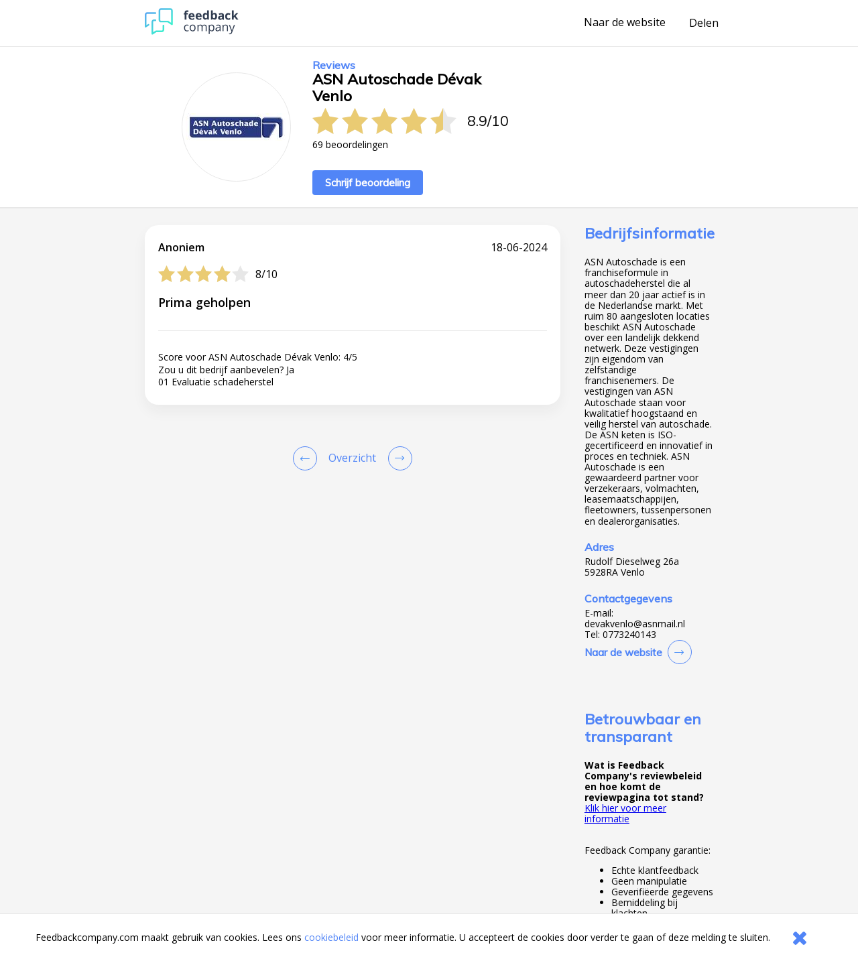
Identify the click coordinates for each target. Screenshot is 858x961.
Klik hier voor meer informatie (625, 813)
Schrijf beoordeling (367, 182)
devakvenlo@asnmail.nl (635, 624)
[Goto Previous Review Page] (307, 458)
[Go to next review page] (397, 458)
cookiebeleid (331, 937)
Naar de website (625, 22)
